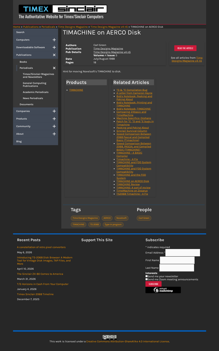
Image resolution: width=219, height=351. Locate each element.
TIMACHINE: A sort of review (133, 187)
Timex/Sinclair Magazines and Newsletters (38, 75)
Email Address (155, 252)
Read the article (185, 48)
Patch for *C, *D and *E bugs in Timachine (135, 123)
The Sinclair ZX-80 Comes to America (40, 273)
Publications (37, 55)
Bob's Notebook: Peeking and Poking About (134, 98)
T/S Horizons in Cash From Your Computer (42, 284)
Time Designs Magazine (108, 48)
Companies (37, 111)
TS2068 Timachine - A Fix (132, 193)
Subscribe (153, 284)
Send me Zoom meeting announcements (173, 279)
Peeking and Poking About (132, 127)
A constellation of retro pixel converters (41, 247)
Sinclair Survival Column (131, 130)
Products (37, 118)
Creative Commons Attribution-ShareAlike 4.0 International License (127, 341)
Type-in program (113, 224)
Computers (37, 39)
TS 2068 (94, 224)
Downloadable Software (37, 47)
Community (37, 126)
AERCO (107, 218)
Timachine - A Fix (127, 159)
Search (20, 32)
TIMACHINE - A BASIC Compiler (129, 154)
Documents (26, 104)
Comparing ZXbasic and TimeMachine (131, 113)
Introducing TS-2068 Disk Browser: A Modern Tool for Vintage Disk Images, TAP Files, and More (44, 260)
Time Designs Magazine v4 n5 (112, 52)
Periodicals (39, 68)
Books (23, 61)
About (37, 134)
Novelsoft (121, 218)
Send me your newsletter (163, 276)
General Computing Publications (34, 84)
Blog (19, 141)
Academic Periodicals (35, 92)
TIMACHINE (76, 89)
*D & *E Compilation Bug (131, 89)
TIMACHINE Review (128, 184)
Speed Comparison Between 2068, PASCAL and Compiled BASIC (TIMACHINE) (133, 146)
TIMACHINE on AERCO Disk (132, 181)
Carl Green (144, 218)
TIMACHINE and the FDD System (131, 176)
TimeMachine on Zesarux (132, 190)
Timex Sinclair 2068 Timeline (35, 294)
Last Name (152, 267)
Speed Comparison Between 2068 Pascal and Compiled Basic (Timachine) (133, 137)
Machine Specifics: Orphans (133, 118)
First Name (152, 260)
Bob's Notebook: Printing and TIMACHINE (134, 104)
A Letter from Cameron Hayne (134, 93)
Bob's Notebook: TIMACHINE (133, 108)
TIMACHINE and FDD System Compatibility (133, 164)
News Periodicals (33, 98)
